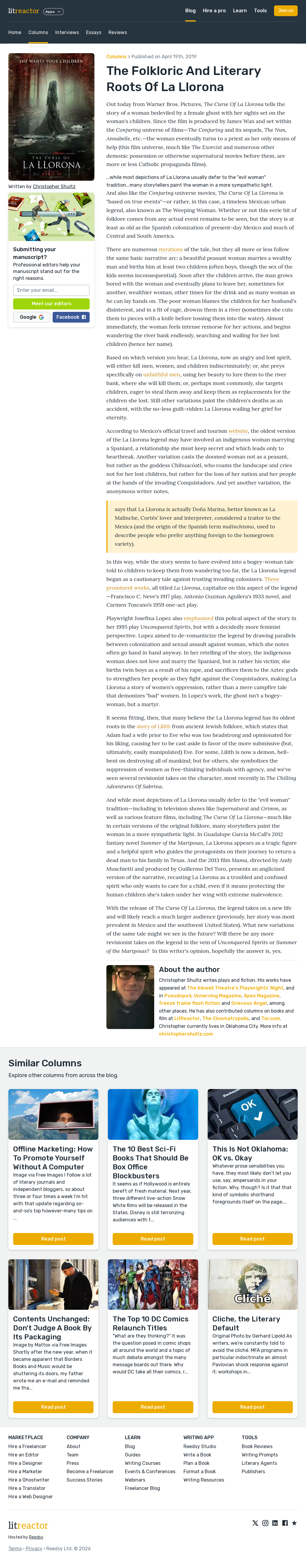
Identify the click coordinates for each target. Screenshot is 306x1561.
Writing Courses (142, 1463)
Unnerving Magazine (217, 996)
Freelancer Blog (142, 1488)
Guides (132, 1455)
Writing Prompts (260, 1455)
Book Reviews (257, 1446)
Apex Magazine (261, 996)
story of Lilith (154, 726)
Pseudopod (177, 996)
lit (23, 11)
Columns (38, 32)
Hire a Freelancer (27, 1446)
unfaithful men (161, 374)
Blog (190, 10)
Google (32, 317)
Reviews (117, 32)
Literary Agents (259, 1463)
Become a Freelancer (90, 1471)
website (238, 430)
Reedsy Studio (199, 1446)
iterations (171, 249)
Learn (240, 10)
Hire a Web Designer (30, 1496)
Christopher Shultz (54, 186)
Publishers (253, 1471)
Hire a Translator (26, 1488)
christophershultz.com (186, 1034)
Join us (285, 10)
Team (73, 1455)
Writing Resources (203, 1480)
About (73, 1446)
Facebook (71, 317)
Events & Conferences (150, 1471)
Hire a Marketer (25, 1471)
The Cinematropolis (225, 1018)
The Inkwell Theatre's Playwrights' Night (235, 988)
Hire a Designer (25, 1463)
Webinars (135, 1480)
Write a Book (197, 1455)
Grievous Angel (249, 1003)
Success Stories (84, 1480)
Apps (53, 12)
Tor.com (270, 1018)
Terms (15, 1548)
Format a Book (199, 1471)
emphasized (199, 618)
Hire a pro (214, 10)
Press (73, 1463)
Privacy (34, 1548)
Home (14, 32)
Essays (93, 32)
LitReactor (187, 1018)
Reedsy (36, 1537)
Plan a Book (196, 1463)
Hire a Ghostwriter (28, 1480)
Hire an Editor (23, 1455)
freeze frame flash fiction (189, 1003)
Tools (260, 10)
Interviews (67, 32)
